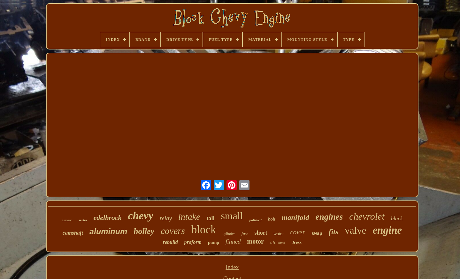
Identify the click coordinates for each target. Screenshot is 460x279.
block (203, 229)
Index (232, 267)
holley (144, 231)
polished (255, 220)
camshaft (73, 233)
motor (255, 241)
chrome (277, 242)
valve (355, 230)
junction (67, 220)
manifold (295, 218)
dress (297, 242)
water (279, 233)
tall (211, 218)
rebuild (170, 242)
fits (334, 232)
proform (193, 242)
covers (173, 231)
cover (297, 232)
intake (189, 217)
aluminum (108, 231)
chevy (140, 216)
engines (329, 217)
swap (316, 233)
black (397, 218)
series (83, 220)
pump (213, 242)
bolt (271, 219)
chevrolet (367, 216)
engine (387, 230)
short (261, 233)
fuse (244, 233)
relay (166, 218)
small (232, 216)
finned (233, 241)
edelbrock (107, 218)
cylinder (229, 233)
